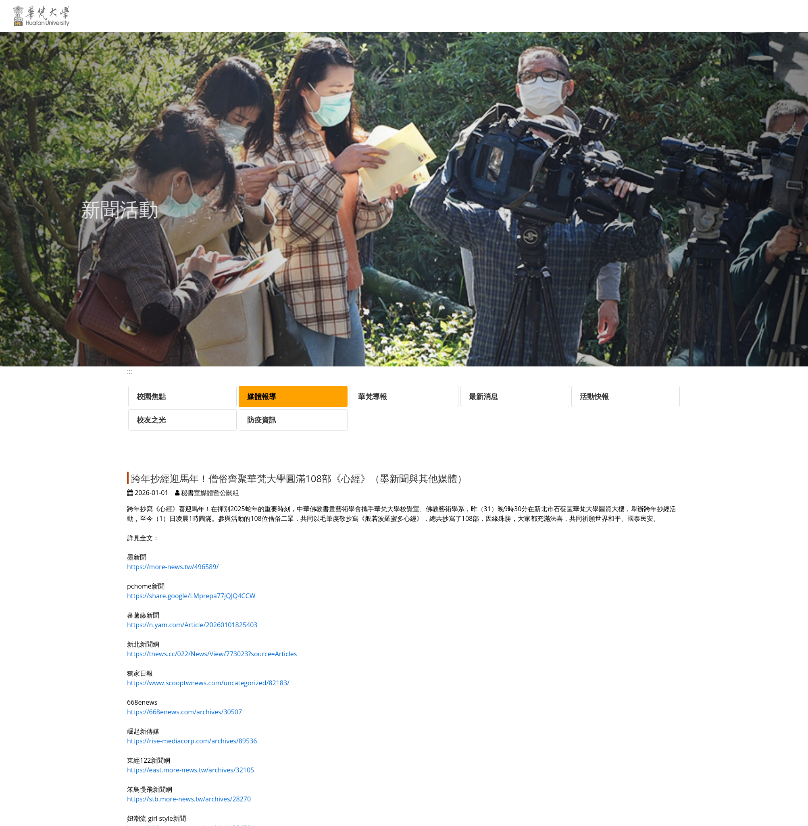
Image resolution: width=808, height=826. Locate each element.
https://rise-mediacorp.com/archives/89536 (192, 741)
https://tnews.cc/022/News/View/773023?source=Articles (212, 653)
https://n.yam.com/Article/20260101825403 (192, 624)
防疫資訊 (261, 419)
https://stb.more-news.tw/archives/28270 (189, 799)
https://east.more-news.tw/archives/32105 (190, 770)
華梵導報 (372, 396)
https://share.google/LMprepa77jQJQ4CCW (191, 595)
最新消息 (483, 396)
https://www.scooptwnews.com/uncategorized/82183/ (208, 682)
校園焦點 (151, 396)
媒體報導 (261, 396)
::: (364, 14)
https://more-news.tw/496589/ (173, 566)
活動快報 (594, 396)
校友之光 (151, 419)
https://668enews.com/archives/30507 (184, 711)
